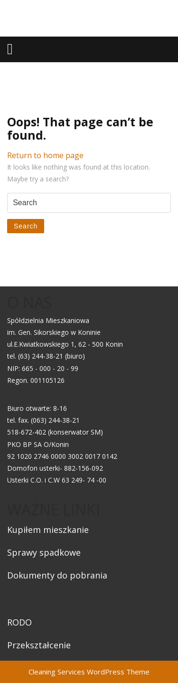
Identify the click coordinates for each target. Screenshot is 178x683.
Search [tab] (25, 226)
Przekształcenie (39, 645)
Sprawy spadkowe (44, 552)
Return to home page (45, 155)
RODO (19, 622)
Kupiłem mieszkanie (48, 529)
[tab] (10, 49)
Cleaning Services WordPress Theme (89, 671)
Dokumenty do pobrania (57, 575)
